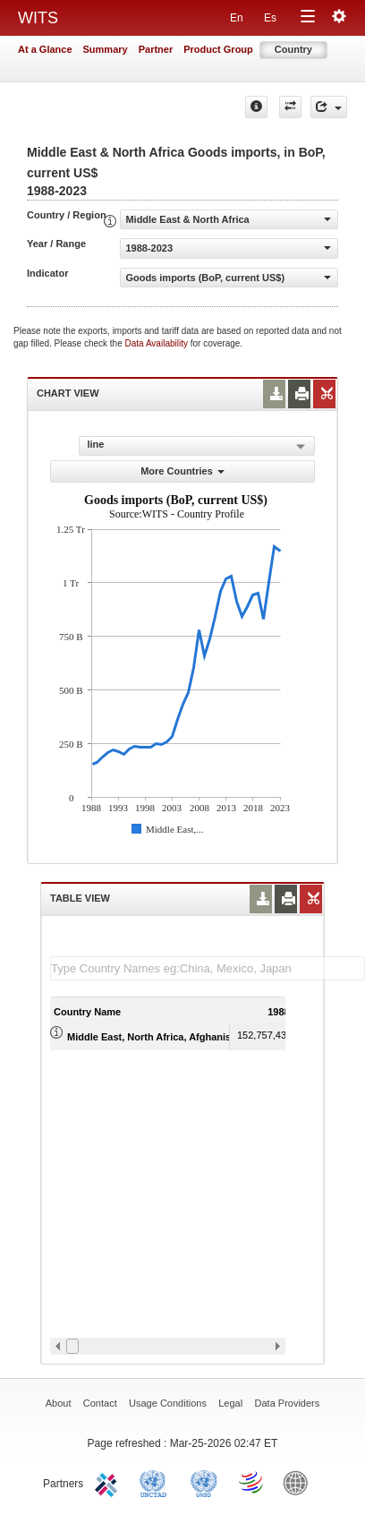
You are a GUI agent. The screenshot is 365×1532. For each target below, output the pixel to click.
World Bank (300, 1482)
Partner (156, 49)
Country (293, 49)
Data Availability (158, 343)
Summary (105, 49)
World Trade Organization (252, 1482)
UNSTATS (204, 1482)
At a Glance (45, 49)
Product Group (218, 49)
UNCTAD (156, 1482)
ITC (109, 1482)
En (236, 18)
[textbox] (207, 968)
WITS (38, 18)
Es (270, 18)
